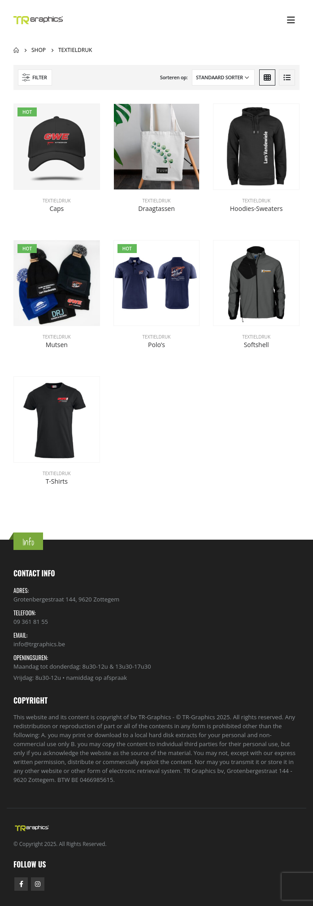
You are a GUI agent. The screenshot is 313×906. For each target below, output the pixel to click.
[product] (57, 146)
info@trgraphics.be (39, 644)
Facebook (21, 884)
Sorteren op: (174, 77)
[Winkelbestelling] (223, 77)
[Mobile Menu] (291, 20)
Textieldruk (57, 201)
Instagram (37, 884)
